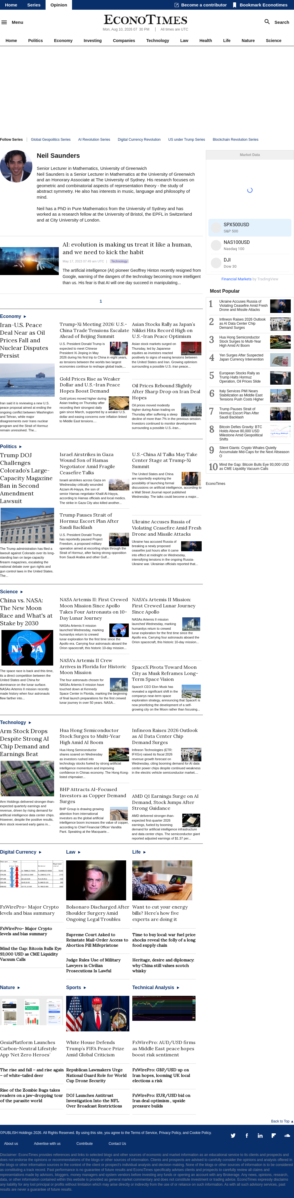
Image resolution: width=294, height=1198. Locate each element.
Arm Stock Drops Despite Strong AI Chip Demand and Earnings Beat (24, 742)
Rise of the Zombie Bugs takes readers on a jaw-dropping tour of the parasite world (31, 1095)
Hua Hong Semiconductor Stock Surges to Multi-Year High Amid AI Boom (90, 736)
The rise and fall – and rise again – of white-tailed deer (32, 1072)
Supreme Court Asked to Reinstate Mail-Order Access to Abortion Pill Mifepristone (97, 940)
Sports (76, 987)
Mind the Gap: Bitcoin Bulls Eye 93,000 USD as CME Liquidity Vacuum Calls (30, 954)
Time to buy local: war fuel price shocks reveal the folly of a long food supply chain (164, 940)
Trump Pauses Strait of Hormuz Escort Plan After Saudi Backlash (89, 521)
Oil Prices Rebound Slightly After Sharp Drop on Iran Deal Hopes (166, 392)
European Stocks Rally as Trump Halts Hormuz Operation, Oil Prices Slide (240, 377)
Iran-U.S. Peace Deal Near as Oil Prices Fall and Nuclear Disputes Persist (24, 340)
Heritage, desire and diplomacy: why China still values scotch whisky (163, 965)
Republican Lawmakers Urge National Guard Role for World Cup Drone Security (96, 1075)
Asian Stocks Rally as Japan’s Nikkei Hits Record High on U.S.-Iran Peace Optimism (163, 330)
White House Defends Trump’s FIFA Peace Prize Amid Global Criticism (95, 1048)
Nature (248, 40)
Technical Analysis (155, 987)
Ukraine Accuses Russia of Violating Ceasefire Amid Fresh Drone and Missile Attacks (166, 528)
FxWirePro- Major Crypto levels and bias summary (29, 910)
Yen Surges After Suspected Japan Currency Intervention (241, 357)
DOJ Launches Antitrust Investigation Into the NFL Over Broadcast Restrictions (94, 1101)
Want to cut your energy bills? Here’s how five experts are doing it (160, 913)
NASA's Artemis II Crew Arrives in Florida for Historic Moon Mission (93, 666)
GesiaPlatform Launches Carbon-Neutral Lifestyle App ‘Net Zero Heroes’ (28, 1048)
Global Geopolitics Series (51, 140)
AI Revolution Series (94, 140)
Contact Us (117, 1144)
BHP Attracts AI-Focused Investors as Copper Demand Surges (93, 795)
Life (226, 40)
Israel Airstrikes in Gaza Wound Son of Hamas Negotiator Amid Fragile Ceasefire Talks (87, 463)
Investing (93, 40)
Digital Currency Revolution (139, 140)
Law (184, 40)
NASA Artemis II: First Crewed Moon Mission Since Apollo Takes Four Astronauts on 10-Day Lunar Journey (94, 609)
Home (11, 4)
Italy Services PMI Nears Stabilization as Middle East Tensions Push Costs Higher (241, 395)
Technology (157, 40)
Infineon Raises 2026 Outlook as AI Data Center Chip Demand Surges (165, 736)
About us (11, 1144)
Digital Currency (20, 852)
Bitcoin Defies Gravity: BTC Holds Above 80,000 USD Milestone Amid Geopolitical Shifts (241, 433)
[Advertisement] (147, 90)
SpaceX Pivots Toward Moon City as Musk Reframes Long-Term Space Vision (165, 673)
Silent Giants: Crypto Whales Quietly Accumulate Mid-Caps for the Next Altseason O (254, 452)
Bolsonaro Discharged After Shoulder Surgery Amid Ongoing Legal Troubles (97, 913)
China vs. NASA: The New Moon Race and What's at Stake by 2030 (26, 612)
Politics (35, 40)
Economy (63, 40)
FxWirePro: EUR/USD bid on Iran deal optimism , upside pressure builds (161, 1101)
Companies (124, 40)
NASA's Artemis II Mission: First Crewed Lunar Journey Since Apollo (163, 606)
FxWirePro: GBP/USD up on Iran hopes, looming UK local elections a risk (161, 1075)
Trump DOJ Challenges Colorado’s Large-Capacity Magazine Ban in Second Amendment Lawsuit (26, 478)
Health (205, 40)
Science (273, 40)
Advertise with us (47, 1144)
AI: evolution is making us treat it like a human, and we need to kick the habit (127, 248)
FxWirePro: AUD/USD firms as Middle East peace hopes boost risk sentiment (164, 1048)
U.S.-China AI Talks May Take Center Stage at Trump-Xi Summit (164, 460)
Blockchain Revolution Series (235, 140)
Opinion (59, 4)
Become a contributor (204, 4)
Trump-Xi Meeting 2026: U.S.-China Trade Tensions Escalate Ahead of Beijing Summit (94, 330)
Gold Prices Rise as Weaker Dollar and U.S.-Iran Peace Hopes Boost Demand (90, 385)
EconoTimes (215, 484)
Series (34, 4)
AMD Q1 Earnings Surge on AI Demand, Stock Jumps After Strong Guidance (165, 802)
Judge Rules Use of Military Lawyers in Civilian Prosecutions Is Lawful (93, 965)
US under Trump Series (186, 140)
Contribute (84, 1144)
